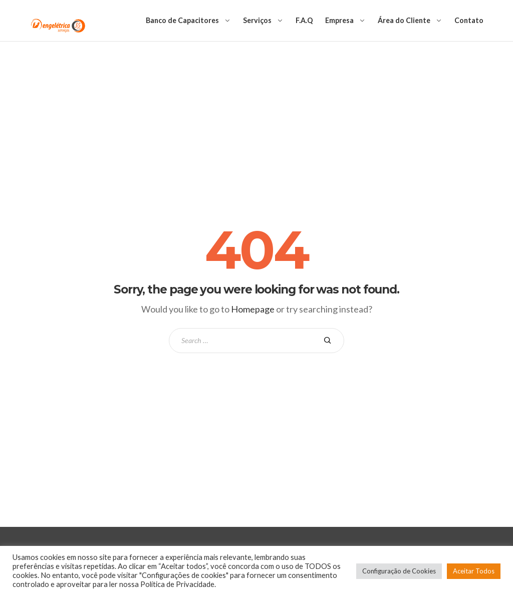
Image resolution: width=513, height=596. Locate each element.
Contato (468, 20)
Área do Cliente (404, 20)
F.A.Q (304, 20)
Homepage (253, 309)
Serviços (257, 20)
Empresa (339, 20)
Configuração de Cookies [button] (399, 571)
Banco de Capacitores (182, 20)
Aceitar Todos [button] (473, 571)
